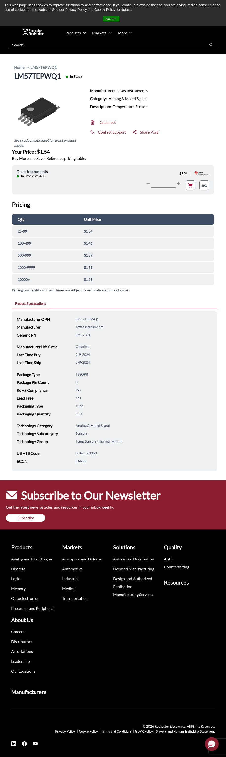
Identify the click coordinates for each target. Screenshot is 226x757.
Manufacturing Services (133, 594)
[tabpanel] (114, 391)
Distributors (21, 641)
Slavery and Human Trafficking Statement (185, 731)
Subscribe (25, 517)
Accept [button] (111, 19)
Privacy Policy (65, 731)
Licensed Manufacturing (133, 568)
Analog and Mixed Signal (32, 559)
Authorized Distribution (133, 559)
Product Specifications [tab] (30, 304)
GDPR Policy (144, 731)
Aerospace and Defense (82, 559)
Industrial (70, 578)
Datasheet (107, 122)
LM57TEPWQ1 (43, 67)
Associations (22, 651)
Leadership (20, 661)
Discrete (18, 568)
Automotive (72, 568)
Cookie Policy (88, 731)
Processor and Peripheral (32, 608)
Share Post (149, 132)
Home (19, 67)
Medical (69, 588)
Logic (15, 578)
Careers (17, 631)
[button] (212, 744)
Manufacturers (28, 692)
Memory (18, 588)
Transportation (75, 598)
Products (75, 32)
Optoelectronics (25, 598)
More (125, 32)
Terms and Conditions (116, 731)
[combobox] (105, 44)
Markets (102, 32)
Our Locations (23, 671)
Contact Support (112, 132)
